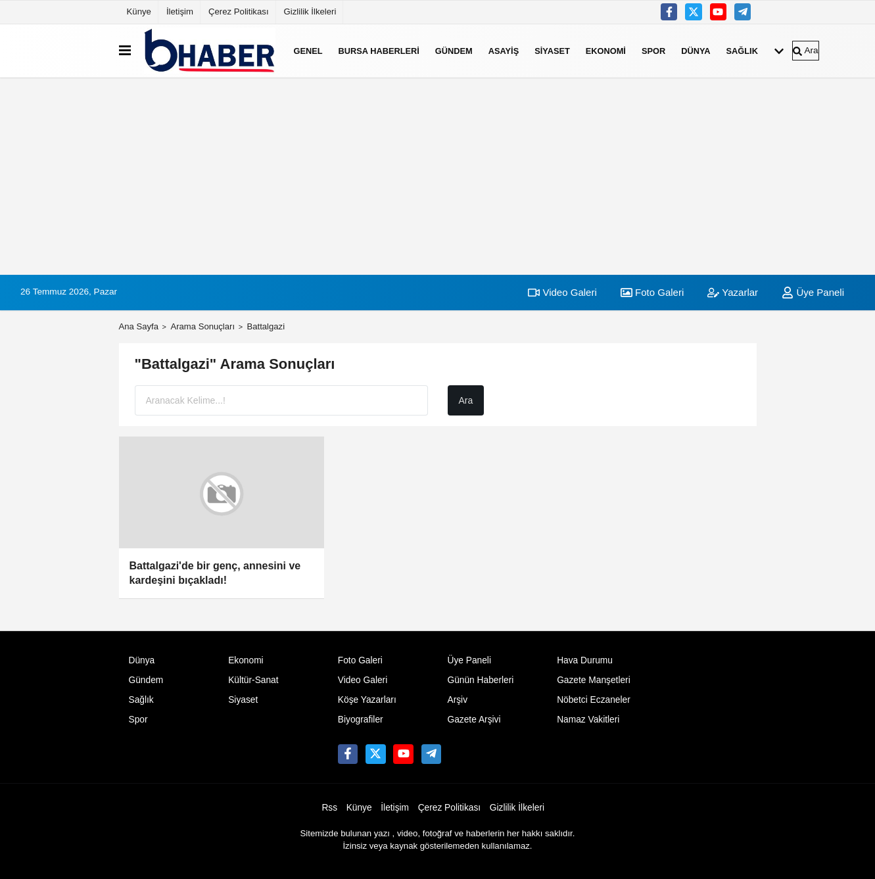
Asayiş (503, 50)
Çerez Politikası (238, 11)
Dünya (695, 50)
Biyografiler (360, 720)
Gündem (454, 50)
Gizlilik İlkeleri (310, 11)
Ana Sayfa (139, 326)
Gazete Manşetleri (593, 680)
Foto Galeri (652, 292)
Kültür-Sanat (253, 680)
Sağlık (742, 50)
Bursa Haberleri (379, 50)
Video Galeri (562, 292)
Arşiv (457, 700)
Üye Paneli (813, 292)
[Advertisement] (437, 176)
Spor (653, 50)
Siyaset (552, 50)
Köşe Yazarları (367, 700)
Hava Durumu (585, 660)
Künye (139, 11)
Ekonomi (606, 50)
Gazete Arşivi (473, 720)
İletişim (179, 11)
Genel (308, 50)
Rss (329, 808)
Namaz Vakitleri (588, 720)
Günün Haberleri (480, 680)
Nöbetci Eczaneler (593, 700)
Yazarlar (732, 292)
